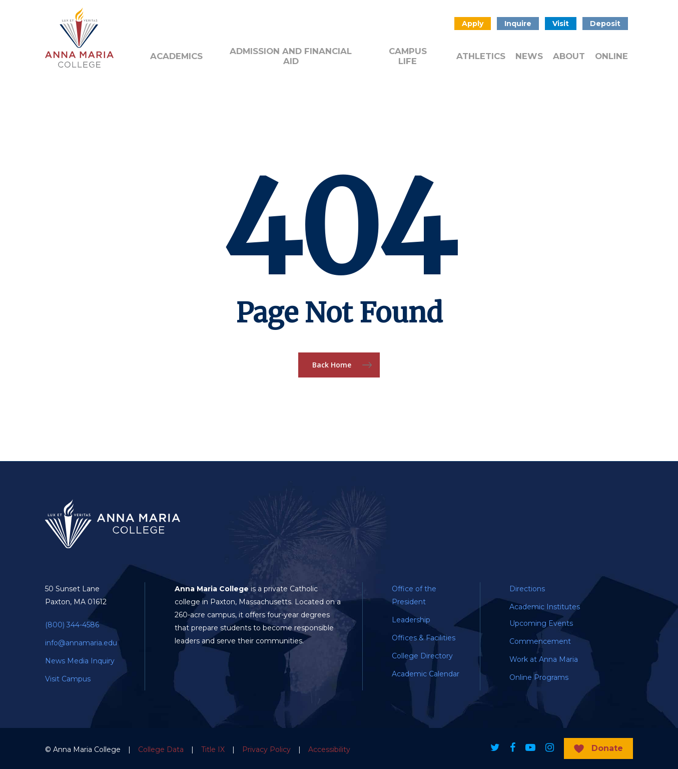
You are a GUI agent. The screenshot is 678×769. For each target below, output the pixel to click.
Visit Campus (68, 678)
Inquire (517, 23)
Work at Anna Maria (543, 659)
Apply (472, 23)
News (529, 56)
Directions (527, 588)
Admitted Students (223, 27)
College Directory (422, 655)
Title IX (213, 749)
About (569, 56)
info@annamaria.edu (81, 642)
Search (435, 23)
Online (611, 56)
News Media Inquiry (80, 660)
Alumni (162, 22)
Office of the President (414, 595)
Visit (560, 23)
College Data (161, 749)
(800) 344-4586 (72, 624)
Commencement (540, 641)
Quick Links (334, 27)
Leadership (411, 619)
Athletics (480, 56)
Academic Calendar (425, 673)
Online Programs (538, 677)
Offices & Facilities (423, 637)
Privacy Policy (266, 749)
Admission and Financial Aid (291, 56)
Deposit (605, 23)
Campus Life (408, 56)
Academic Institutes (544, 606)
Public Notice (390, 27)
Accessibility (329, 749)
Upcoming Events (541, 623)
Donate (284, 22)
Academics (176, 56)
